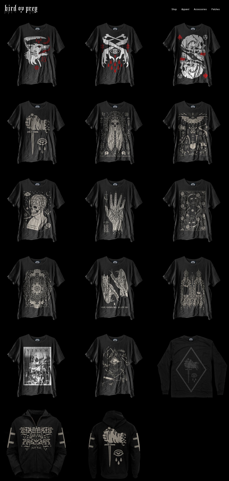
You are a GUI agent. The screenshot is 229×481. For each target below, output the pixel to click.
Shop (174, 9)
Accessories (200, 9)
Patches (215, 9)
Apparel (185, 9)
